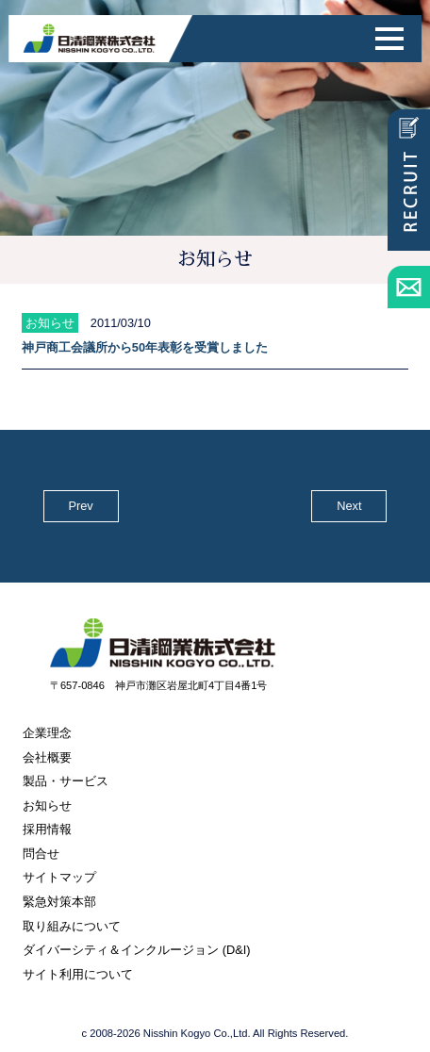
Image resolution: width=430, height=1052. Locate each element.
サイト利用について (78, 974)
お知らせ (47, 805)
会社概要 (47, 757)
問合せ (41, 854)
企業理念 (47, 733)
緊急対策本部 (59, 902)
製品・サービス (65, 781)
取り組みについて (72, 926)
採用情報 (47, 829)
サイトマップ (59, 877)
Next (349, 506)
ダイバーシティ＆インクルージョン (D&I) (136, 950)
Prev (80, 506)
